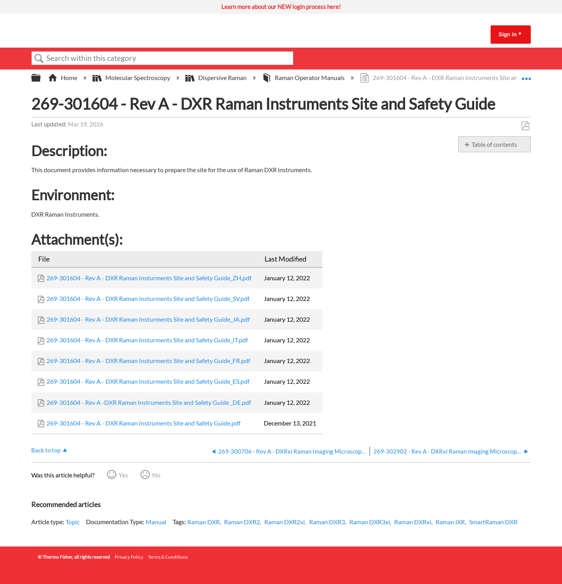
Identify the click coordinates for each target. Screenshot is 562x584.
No (156, 475)
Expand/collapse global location (526, 75)
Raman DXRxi (412, 521)
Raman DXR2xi (284, 521)
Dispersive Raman (216, 77)
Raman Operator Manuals (304, 77)
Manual (156, 521)
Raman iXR (450, 521)
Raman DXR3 (327, 521)
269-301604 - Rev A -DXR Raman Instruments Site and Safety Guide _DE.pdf (148, 402)
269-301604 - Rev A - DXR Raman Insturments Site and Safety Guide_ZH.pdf (148, 277)
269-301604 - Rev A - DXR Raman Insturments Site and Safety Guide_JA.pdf (148, 319)
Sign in (507, 34)
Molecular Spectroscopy (131, 77)
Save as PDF (525, 126)
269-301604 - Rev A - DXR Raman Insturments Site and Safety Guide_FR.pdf (148, 360)
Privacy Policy (129, 557)
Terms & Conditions (168, 557)
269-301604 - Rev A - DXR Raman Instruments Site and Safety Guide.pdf (143, 423)
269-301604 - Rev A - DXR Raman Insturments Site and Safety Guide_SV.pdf (147, 298)
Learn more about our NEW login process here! (281, 6)
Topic (73, 521)
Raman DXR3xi (369, 521)
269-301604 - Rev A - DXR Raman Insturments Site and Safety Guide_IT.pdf (147, 340)
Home (63, 77)
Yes (123, 475)
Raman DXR (203, 521)
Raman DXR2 (242, 521)
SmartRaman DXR (493, 521)
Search (39, 58)
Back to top (45, 450)
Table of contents (494, 144)
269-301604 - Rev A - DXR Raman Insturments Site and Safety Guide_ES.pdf (147, 381)
